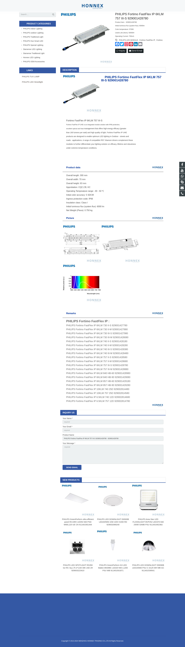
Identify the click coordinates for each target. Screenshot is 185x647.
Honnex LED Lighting (31, 68)
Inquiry (120, 61)
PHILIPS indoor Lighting (32, 39)
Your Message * (69, 455)
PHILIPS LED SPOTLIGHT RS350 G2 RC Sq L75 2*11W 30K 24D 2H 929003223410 (78, 582)
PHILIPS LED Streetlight (32, 92)
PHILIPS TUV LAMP (30, 87)
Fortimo (159, 50)
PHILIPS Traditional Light (33, 47)
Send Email (135, 61)
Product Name (68, 446)
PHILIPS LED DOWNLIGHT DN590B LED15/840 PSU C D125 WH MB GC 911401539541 (148, 582)
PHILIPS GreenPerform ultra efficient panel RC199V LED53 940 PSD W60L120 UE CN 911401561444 (78, 536)
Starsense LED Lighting (32, 59)
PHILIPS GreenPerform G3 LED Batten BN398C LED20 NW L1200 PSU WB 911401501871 (113, 582)
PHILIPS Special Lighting (33, 55)
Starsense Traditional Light (33, 64)
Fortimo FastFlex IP (147, 50)
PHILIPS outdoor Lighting (33, 43)
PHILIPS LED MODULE (128, 50)
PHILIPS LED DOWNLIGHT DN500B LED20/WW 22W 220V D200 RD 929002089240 (113, 536)
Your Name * (68, 429)
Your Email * (67, 437)
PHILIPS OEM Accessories (34, 72)
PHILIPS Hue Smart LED (33, 51)
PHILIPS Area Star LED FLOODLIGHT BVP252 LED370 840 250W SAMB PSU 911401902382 (148, 536)
